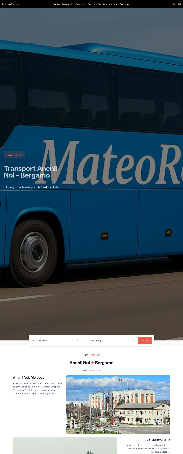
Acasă (57, 4)
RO (174, 4)
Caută (145, 340)
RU (179, 4)
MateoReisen (11, 4)
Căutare (113, 4)
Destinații (81, 4)
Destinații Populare (97, 4)
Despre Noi (68, 4)
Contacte (124, 4)
